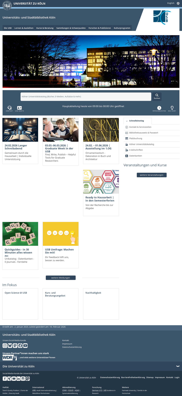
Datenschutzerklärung (72, 347)
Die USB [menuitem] (8, 28)
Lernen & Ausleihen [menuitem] (24, 28)
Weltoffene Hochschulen (41, 393)
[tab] (138, 121)
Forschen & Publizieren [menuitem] (100, 28)
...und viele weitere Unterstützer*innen (36, 357)
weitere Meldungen (60, 277)
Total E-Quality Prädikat (11, 390)
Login (177, 377)
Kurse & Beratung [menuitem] (44, 28)
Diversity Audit (14, 393)
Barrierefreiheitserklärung (133, 377)
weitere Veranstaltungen (151, 175)
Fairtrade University (129, 390)
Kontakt (65, 340)
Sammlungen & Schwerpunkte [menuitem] (71, 28)
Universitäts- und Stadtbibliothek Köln (29, 17)
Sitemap (150, 377)
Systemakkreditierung (70, 393)
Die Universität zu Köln (19, 366)
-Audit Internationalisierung (44, 390)
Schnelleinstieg (136, 120)
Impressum (67, 344)
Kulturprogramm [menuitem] (122, 28)
